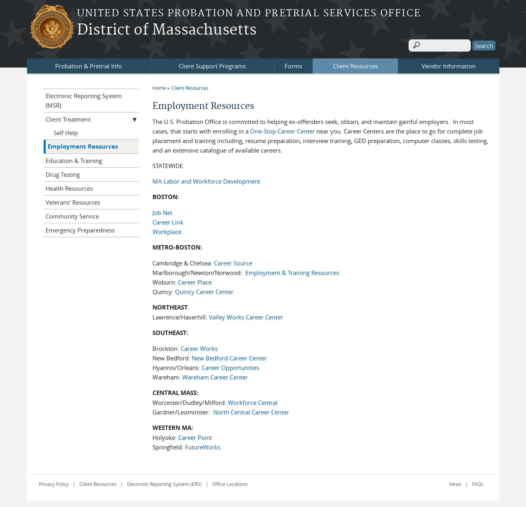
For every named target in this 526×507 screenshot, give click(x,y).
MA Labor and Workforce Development (206, 180)
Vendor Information (449, 64)
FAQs (478, 482)
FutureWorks (202, 445)
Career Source (233, 261)
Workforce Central (252, 401)
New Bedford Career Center (229, 356)
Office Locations (230, 482)
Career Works (199, 347)
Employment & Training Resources (292, 271)
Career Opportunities (230, 366)
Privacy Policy (54, 482)
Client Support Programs (212, 64)
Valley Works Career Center (246, 315)
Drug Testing (63, 173)
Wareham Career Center (215, 375)
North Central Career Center (251, 410)
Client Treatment (68, 118)
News (455, 482)
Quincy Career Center (204, 290)
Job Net (162, 211)
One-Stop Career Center (283, 130)
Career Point (195, 436)
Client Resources (355, 64)
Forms (293, 64)
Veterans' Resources (73, 201)
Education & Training (74, 159)
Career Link (167, 220)
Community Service (72, 215)
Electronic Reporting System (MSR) (84, 99)
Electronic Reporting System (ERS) (164, 482)
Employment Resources (83, 145)
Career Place (195, 280)
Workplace (166, 230)
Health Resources (69, 187)
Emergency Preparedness (80, 228)
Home (159, 86)
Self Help (66, 131)
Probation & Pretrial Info (88, 64)
